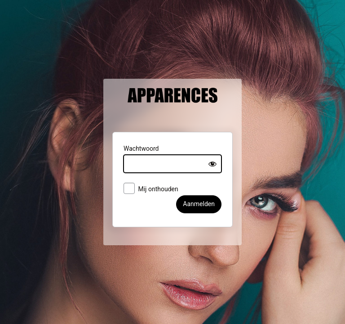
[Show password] (221, 169)
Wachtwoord (133, 154)
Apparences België (172, 110)
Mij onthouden (143, 195)
